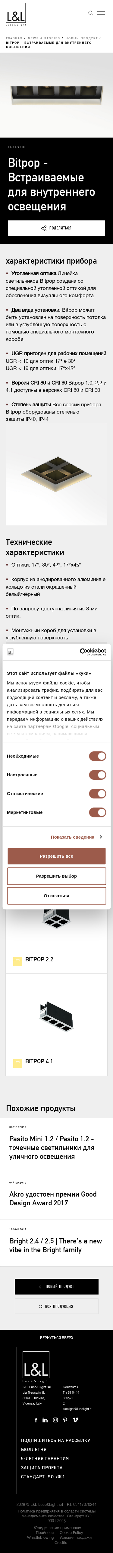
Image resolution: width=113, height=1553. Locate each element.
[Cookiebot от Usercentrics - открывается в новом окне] (80, 652)
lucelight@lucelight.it (77, 1409)
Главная (14, 38)
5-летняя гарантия (45, 1459)
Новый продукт (82, 38)
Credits (61, 1543)
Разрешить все (56, 856)
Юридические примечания (58, 1528)
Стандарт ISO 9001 (43, 1477)
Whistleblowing (40, 1538)
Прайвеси (45, 1533)
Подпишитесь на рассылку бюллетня (55, 1445)
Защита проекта (42, 1468)
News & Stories (44, 38)
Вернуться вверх (56, 1338)
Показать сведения (73, 837)
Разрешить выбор (56, 876)
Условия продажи (76, 1538)
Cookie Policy (71, 1533)
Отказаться (56, 895)
